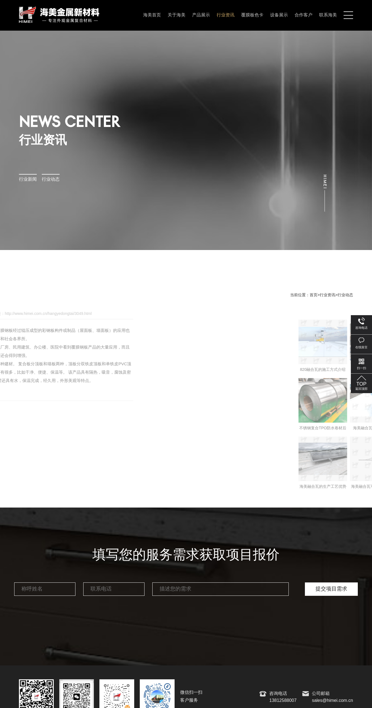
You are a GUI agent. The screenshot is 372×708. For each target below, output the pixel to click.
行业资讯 (225, 15)
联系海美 (328, 15)
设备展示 (279, 15)
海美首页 (152, 15)
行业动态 (51, 179)
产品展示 (201, 15)
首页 (313, 295)
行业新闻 (28, 179)
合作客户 (303, 15)
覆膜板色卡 (252, 15)
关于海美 (176, 15)
